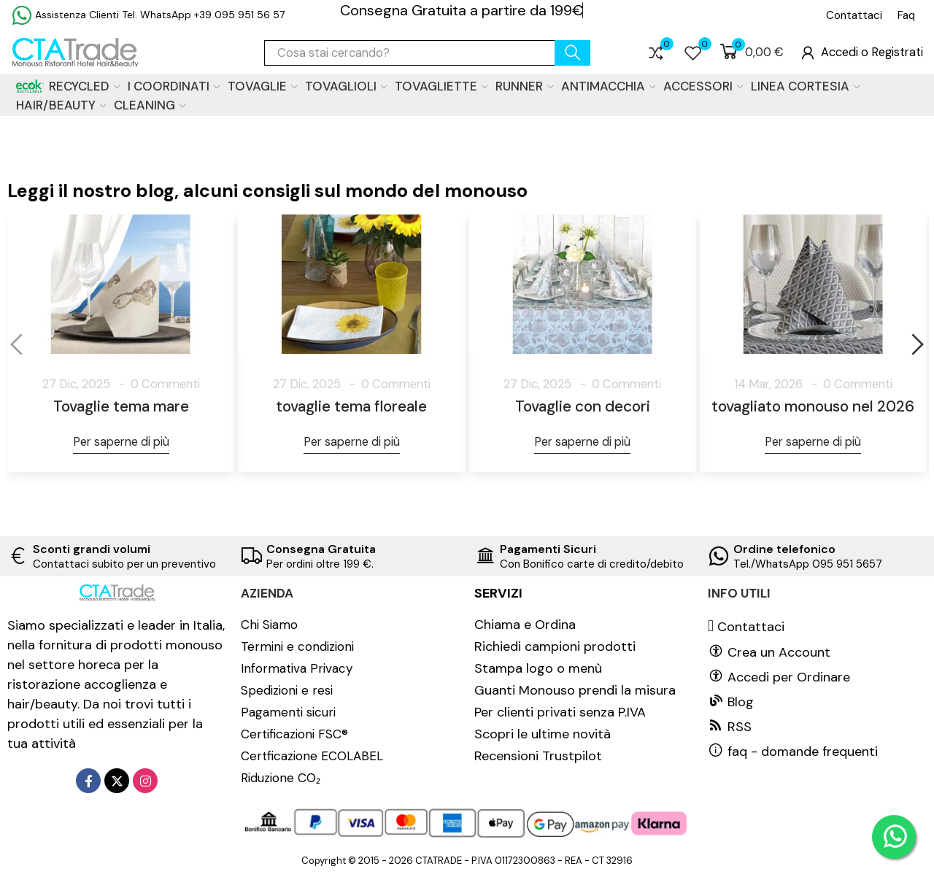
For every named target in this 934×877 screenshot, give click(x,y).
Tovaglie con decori (582, 406)
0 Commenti (165, 384)
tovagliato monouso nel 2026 (812, 406)
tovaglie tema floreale (351, 406)
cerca (572, 53)
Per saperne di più (121, 441)
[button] (854, 15)
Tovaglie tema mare (121, 406)
